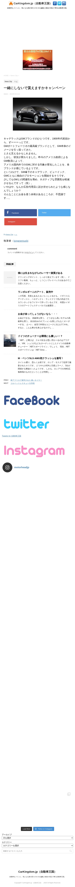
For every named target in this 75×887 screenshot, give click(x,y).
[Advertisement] (37, 29)
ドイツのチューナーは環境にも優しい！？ (40, 336)
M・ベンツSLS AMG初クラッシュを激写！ (41, 358)
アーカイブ (7, 835)
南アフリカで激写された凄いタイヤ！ (26, 380)
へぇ (15, 234)
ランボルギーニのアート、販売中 (35, 292)
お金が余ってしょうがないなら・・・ (38, 314)
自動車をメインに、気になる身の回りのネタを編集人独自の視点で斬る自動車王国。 (37, 877)
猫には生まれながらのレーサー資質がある (40, 273)
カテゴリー (7, 842)
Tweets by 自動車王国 (11, 436)
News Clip (9, 234)
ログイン (29, 252)
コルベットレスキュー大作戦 (23, 383)
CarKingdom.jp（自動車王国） (31, 3)
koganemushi (21, 240)
